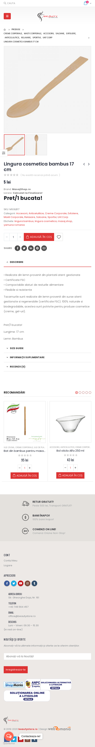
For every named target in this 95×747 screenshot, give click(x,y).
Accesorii (22, 213)
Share (8, 248)
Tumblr (34, 583)
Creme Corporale (56, 213)
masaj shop (65, 221)
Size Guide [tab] (16, 348)
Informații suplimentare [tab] (27, 357)
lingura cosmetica (46, 221)
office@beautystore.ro (22, 616)
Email (44, 248)
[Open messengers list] (9, 736)
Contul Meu (10, 560)
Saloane (41, 217)
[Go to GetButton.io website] (9, 743)
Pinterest (37, 248)
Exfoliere (73, 213)
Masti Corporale (13, 217)
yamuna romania (14, 225)
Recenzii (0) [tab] (17, 366)
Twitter (24, 248)
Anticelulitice (36, 213)
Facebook (17, 248)
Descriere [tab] (16, 262)
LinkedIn (31, 248)
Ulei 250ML (9, 447)
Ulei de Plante (41, 447)
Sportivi (52, 217)
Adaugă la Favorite (59, 237)
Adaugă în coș (41, 237)
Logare (8, 565)
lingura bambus (24, 221)
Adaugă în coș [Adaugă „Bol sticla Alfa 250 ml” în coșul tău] (72, 475)
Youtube (20, 583)
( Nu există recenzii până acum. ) (40, 175)
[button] (76, 392)
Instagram (27, 583)
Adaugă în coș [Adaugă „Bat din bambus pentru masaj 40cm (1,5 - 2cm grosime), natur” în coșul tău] (27, 475)
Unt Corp (63, 217)
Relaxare (29, 217)
